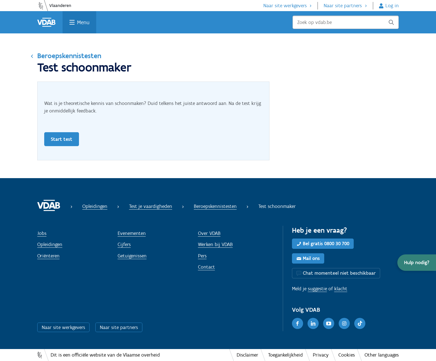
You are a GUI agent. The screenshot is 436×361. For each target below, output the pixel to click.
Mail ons (311, 258)
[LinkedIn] (313, 323)
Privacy (321, 355)
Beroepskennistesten (69, 55)
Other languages (382, 355)
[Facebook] (297, 323)
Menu (83, 22)
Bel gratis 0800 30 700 (326, 243)
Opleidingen (94, 206)
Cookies (346, 355)
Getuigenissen (132, 256)
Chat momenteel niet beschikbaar (339, 273)
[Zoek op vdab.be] (346, 22)
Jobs (41, 233)
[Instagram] (344, 323)
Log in (392, 6)
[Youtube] (328, 323)
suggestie (317, 289)
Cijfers (124, 244)
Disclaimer (247, 355)
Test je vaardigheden (150, 206)
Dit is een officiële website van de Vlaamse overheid (105, 355)
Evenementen (132, 233)
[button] (416, 262)
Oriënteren (48, 256)
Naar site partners (343, 6)
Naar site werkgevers (285, 6)
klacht (340, 289)
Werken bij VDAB (215, 244)
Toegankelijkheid (285, 355)
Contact (206, 267)
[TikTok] (359, 323)
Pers (202, 256)
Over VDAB (209, 233)
